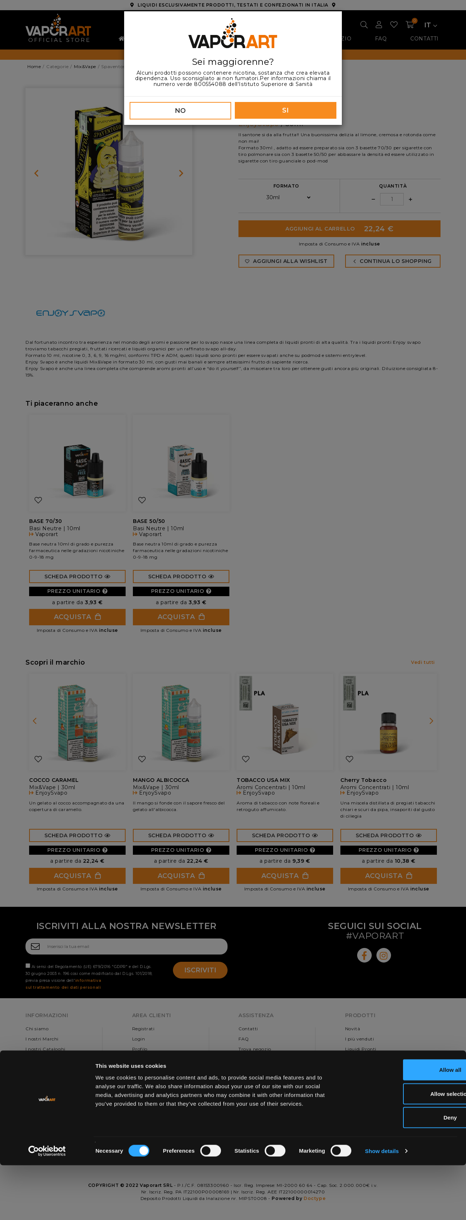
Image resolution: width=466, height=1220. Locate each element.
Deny (405, 1172)
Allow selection (405, 1148)
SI (285, 110)
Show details (382, 1206)
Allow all (405, 1124)
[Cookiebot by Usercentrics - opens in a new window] (47, 1205)
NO (180, 111)
